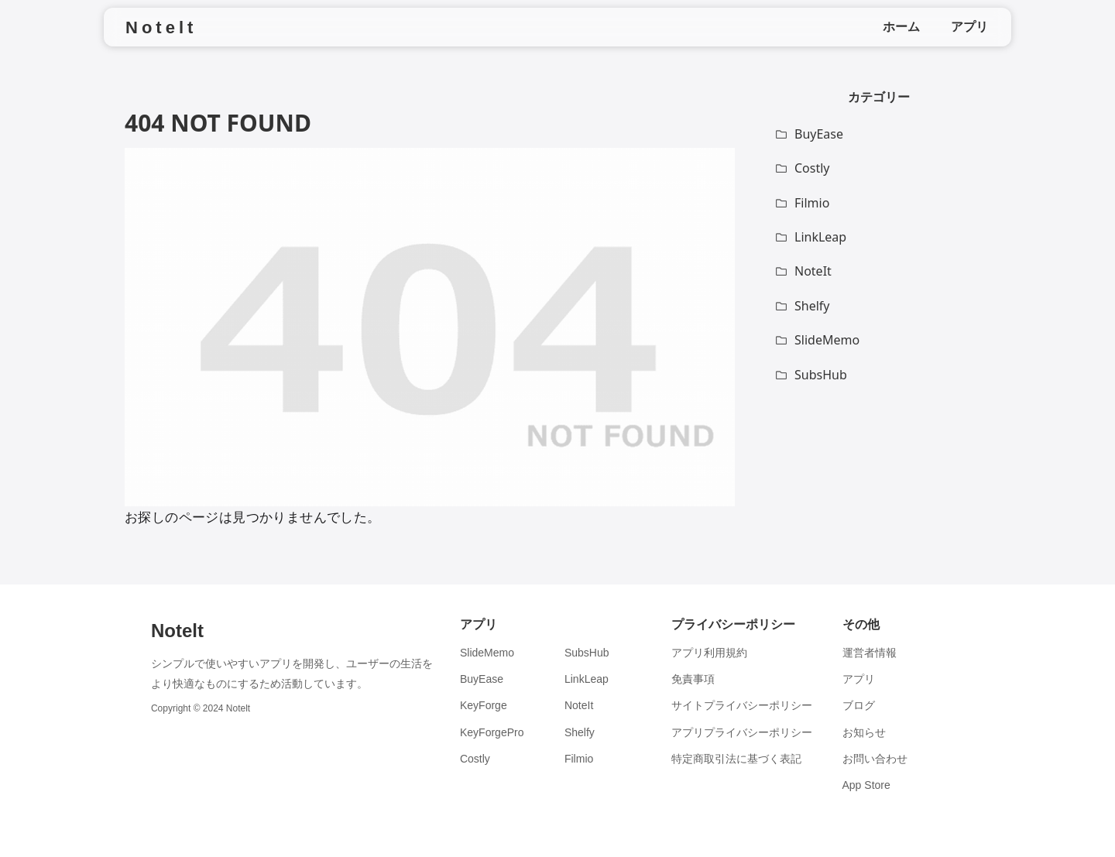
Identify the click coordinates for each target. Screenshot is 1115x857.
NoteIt (578, 705)
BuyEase (481, 679)
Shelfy (579, 732)
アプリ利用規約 (709, 652)
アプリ (858, 679)
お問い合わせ (874, 758)
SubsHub (586, 652)
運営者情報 (869, 652)
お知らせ (864, 732)
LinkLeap (586, 679)
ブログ (858, 705)
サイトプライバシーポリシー (741, 705)
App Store (866, 785)
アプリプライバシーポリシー (741, 732)
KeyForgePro (491, 732)
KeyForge (483, 705)
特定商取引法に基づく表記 (736, 758)
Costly (475, 758)
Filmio (578, 758)
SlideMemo (487, 652)
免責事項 (693, 679)
